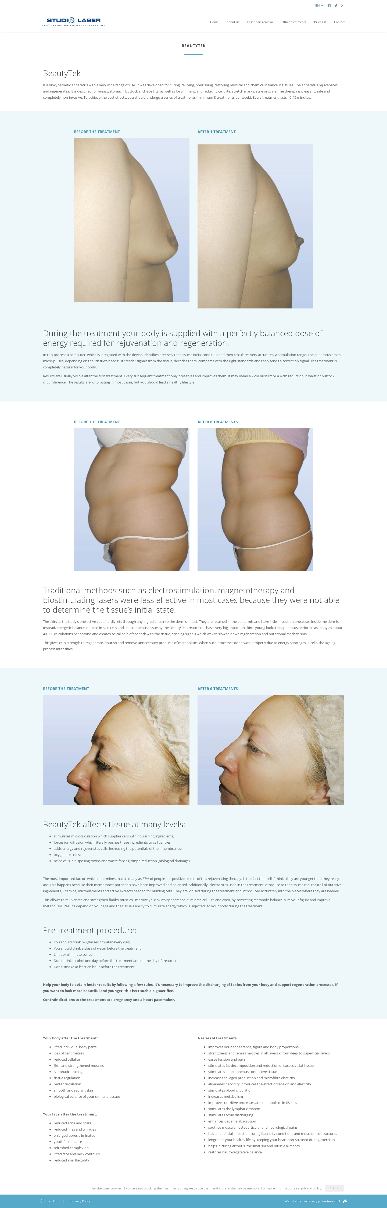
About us (233, 22)
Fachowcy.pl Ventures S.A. (325, 1201)
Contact (339, 22)
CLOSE (334, 1188)
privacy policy (311, 1188)
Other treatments (294, 22)
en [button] (320, 5)
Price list (320, 22)
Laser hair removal (260, 22)
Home (214, 22)
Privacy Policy (80, 1201)
